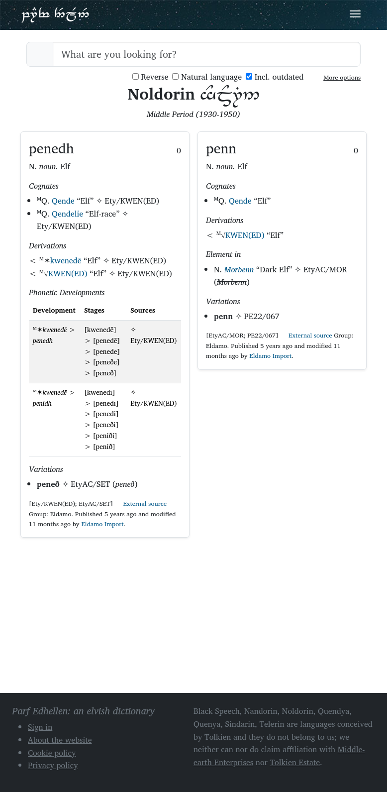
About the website (60, 739)
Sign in (40, 726)
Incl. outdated (274, 77)
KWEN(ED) (67, 273)
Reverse (150, 77)
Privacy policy (53, 765)
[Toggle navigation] (355, 13)
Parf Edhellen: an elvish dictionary (55, 14)
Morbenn (239, 269)
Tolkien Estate (295, 762)
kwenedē (66, 260)
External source (141, 503)
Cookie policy (52, 752)
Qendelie (67, 213)
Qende (63, 200)
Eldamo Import (102, 524)
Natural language (207, 77)
